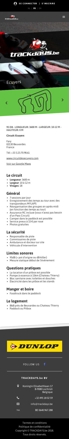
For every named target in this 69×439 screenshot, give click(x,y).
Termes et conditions (34, 422)
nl (29, 8)
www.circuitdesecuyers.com (22, 158)
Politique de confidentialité (34, 426)
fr (34, 8)
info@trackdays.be (42, 403)
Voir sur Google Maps (18, 163)
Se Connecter (28, 3)
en (40, 8)
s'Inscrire (48, 3)
